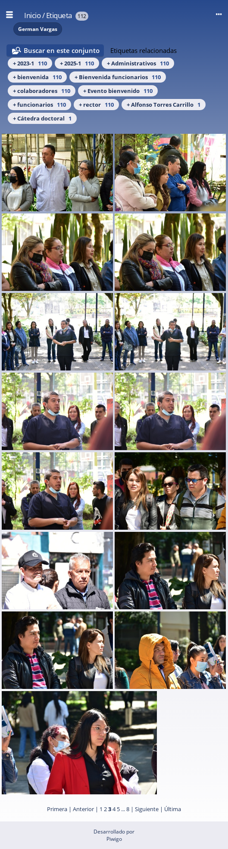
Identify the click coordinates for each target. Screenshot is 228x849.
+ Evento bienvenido (118, 91)
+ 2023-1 (30, 63)
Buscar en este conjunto (62, 50)
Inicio (32, 15)
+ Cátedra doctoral (42, 118)
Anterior (83, 809)
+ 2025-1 (77, 63)
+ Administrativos (138, 63)
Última (172, 809)
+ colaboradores (41, 91)
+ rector (96, 104)
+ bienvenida (37, 77)
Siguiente (147, 809)
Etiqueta (59, 15)
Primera (57, 809)
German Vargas (37, 29)
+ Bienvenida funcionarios (118, 77)
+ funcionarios (39, 104)
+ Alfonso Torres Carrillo (163, 104)
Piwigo (114, 839)
